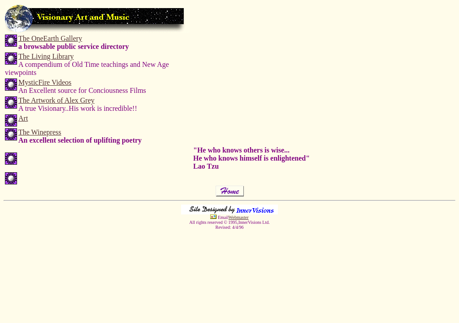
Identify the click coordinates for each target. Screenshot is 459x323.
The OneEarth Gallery (50, 38)
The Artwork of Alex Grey (56, 100)
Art (23, 118)
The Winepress (39, 132)
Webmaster (239, 217)
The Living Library (46, 56)
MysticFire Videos (44, 82)
